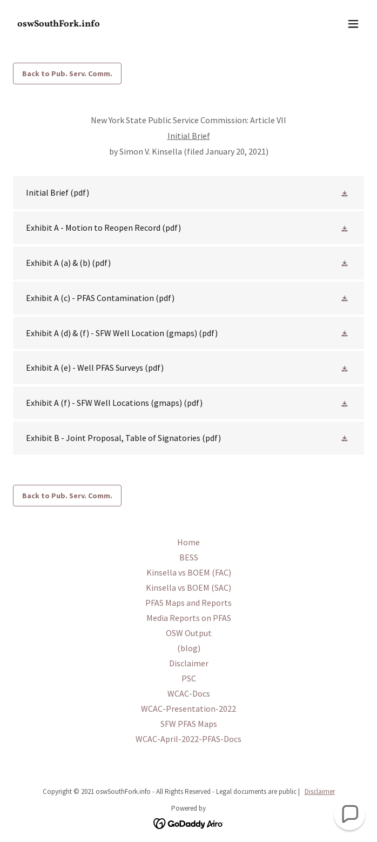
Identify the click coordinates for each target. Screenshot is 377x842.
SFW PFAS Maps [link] (188, 723)
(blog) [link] (188, 648)
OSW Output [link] (189, 632)
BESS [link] (188, 557)
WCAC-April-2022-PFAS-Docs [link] (188, 738)
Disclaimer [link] (188, 663)
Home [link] (188, 542)
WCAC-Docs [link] (188, 693)
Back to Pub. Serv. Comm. (67, 73)
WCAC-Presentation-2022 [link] (188, 708)
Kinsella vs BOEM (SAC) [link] (188, 587)
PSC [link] (188, 678)
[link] (135, 23)
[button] (353, 24)
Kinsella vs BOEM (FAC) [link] (188, 572)
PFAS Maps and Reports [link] (188, 602)
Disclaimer (320, 791)
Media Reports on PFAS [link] (188, 617)
